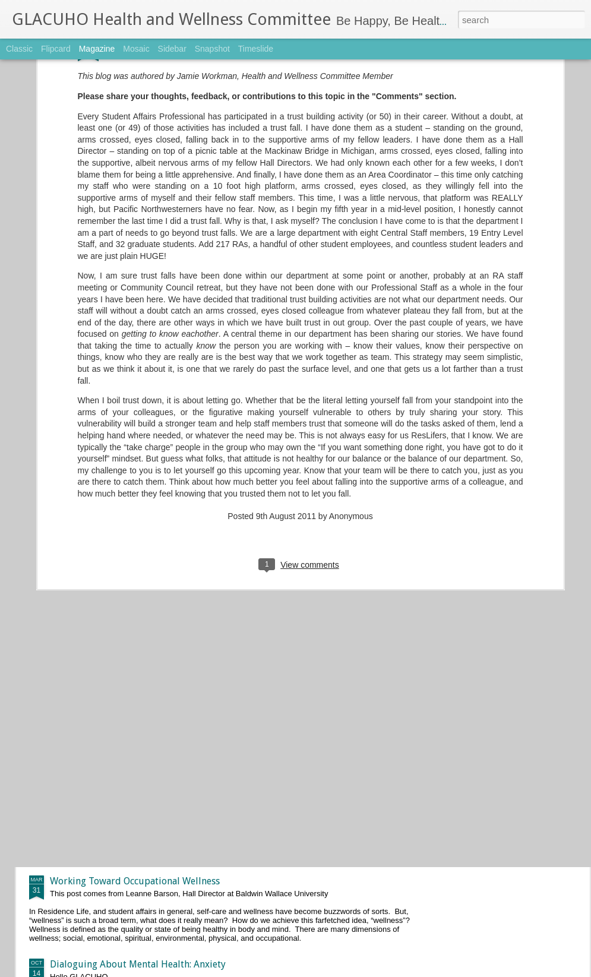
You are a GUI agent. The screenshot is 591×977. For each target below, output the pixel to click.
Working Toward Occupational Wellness (135, 881)
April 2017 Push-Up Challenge (249, 746)
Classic (19, 48)
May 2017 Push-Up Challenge (246, 611)
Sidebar (172, 48)
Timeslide (255, 48)
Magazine (97, 48)
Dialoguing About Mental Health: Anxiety (138, 964)
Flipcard (56, 48)
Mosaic (136, 48)
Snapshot (212, 48)
